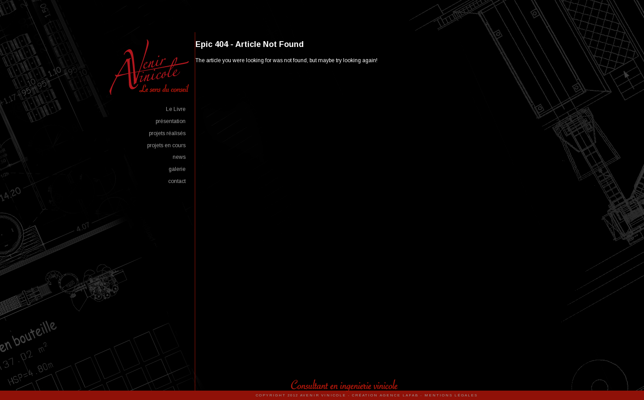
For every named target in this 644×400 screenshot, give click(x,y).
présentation (171, 121)
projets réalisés (167, 133)
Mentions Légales (451, 395)
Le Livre (176, 109)
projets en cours (166, 145)
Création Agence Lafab (385, 395)
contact (177, 181)
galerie (177, 169)
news (179, 157)
